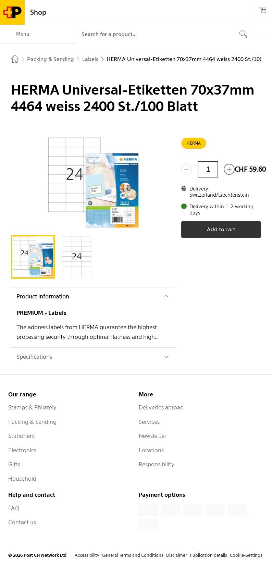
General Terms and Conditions (132, 555)
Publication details (208, 555)
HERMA (194, 143)
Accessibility (87, 555)
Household (22, 478)
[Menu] (38, 34)
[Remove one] (186, 169)
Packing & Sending (32, 421)
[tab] (33, 257)
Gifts (14, 464)
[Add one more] (229, 169)
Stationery (21, 435)
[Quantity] (208, 169)
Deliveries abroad (161, 407)
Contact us (22, 522)
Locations (151, 450)
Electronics (22, 450)
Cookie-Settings (246, 555)
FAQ (13, 508)
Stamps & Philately (32, 407)
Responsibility (156, 464)
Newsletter (152, 435)
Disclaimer (176, 555)
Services (149, 421)
